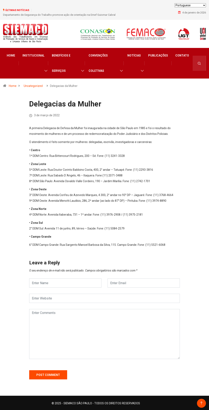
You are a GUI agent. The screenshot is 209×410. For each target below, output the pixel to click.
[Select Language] (190, 5)
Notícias (134, 54)
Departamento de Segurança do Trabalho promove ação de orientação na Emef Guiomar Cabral (59, 14)
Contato (182, 54)
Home (11, 54)
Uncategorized (33, 85)
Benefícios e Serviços (61, 62)
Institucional (33, 54)
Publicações (158, 54)
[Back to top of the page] (201, 402)
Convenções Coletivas (98, 62)
